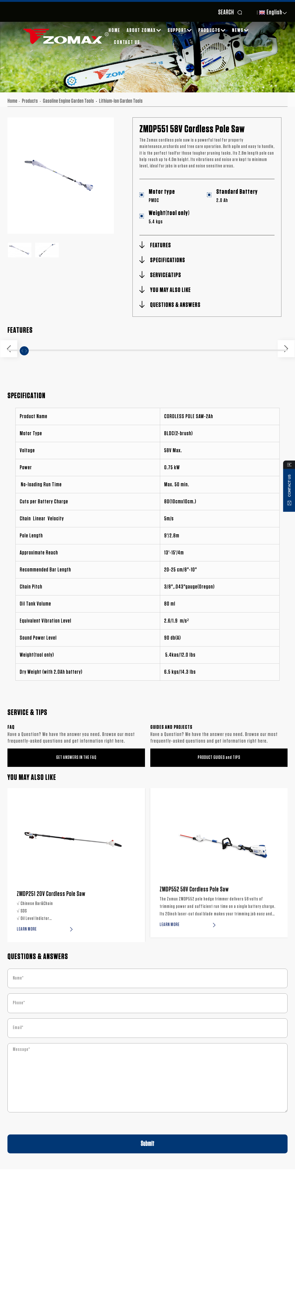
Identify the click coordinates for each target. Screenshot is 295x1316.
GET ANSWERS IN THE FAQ (76, 757)
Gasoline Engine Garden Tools (68, 101)
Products (212, 30)
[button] (8, 348)
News (240, 30)
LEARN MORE (27, 929)
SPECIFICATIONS (167, 260)
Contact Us (127, 42)
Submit (147, 1143)
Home (114, 30)
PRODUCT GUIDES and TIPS (219, 757)
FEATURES (160, 245)
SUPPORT (180, 30)
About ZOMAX (144, 30)
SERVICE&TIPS (165, 275)
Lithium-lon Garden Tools (121, 101)
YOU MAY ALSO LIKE (170, 290)
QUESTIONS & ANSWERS (175, 305)
